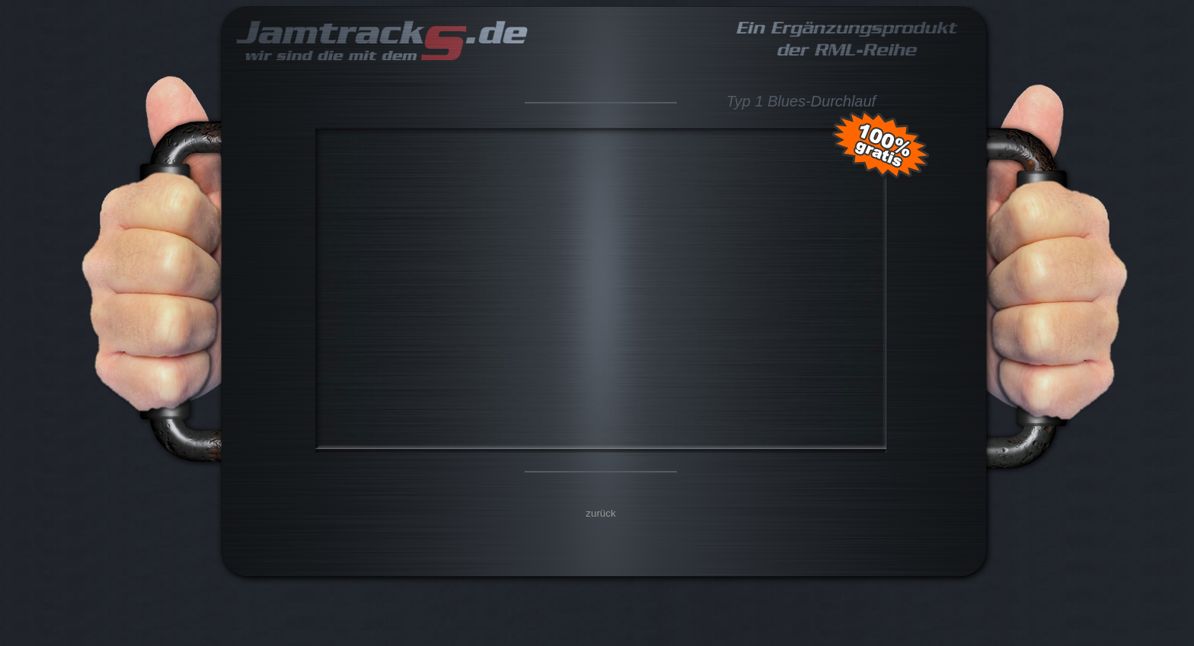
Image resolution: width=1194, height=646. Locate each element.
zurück (600, 513)
